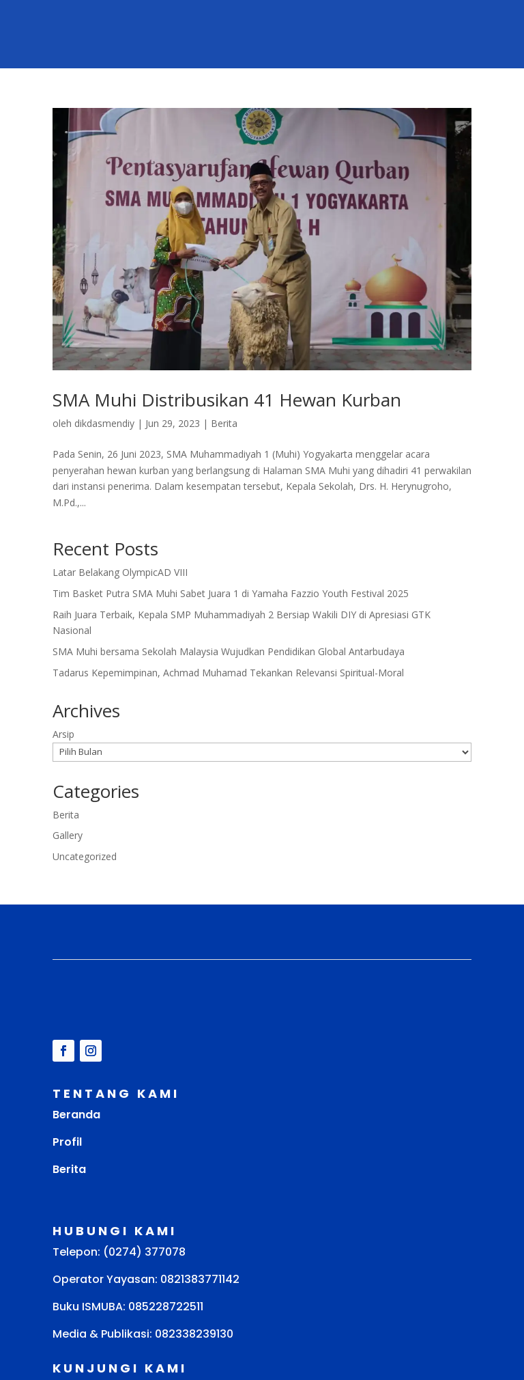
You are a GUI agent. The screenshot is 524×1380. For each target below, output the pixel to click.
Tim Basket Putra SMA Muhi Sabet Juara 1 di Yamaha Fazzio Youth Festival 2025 (231, 593)
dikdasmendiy (104, 423)
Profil (67, 1142)
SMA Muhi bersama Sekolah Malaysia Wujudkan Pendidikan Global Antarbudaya (229, 651)
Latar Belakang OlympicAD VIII (120, 572)
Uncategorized (85, 856)
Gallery (68, 835)
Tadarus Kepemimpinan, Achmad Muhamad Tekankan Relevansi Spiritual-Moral (228, 672)
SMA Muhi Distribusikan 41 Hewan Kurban (227, 399)
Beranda (76, 1114)
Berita (224, 423)
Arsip (63, 734)
